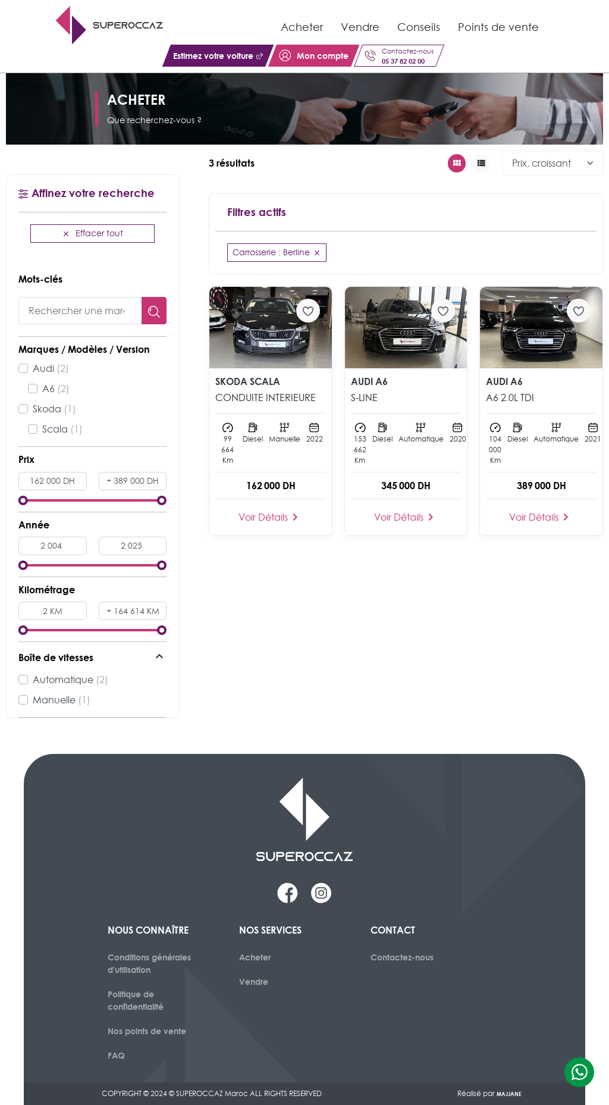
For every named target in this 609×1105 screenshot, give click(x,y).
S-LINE (364, 397)
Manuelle (61, 699)
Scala (62, 429)
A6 (56, 388)
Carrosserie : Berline (277, 252)
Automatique (70, 679)
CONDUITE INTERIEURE (265, 397)
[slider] (23, 500)
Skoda (54, 408)
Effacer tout (92, 233)
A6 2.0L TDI (510, 397)
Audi (51, 368)
